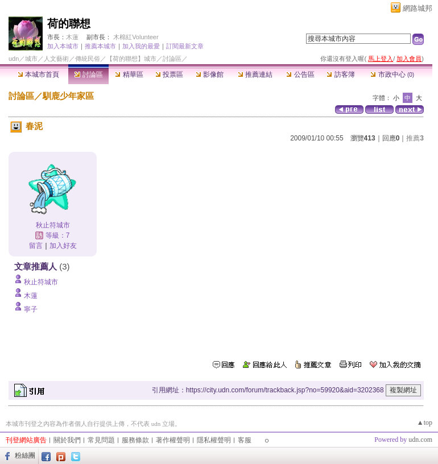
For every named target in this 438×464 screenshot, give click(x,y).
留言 (36, 246)
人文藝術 (56, 58)
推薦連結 (255, 74)
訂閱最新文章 (185, 46)
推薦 (415, 138)
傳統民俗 (87, 58)
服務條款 (135, 440)
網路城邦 (417, 8)
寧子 (31, 309)
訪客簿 (340, 74)
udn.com (420, 440)
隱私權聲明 (214, 440)
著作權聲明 (173, 440)
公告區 (300, 74)
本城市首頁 (38, 74)
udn (14, 58)
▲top (424, 422)
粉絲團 (25, 455)
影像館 (210, 74)
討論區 (88, 74)
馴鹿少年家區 (68, 96)
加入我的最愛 (141, 46)
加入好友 (63, 246)
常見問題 (101, 440)
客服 (244, 440)
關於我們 (67, 440)
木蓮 (72, 37)
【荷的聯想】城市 (131, 58)
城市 (31, 58)
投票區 (169, 74)
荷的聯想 (68, 24)
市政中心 (392, 74)
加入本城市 (62, 46)
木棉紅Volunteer (135, 37)
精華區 (129, 74)
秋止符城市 (53, 225)
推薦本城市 (100, 46)
